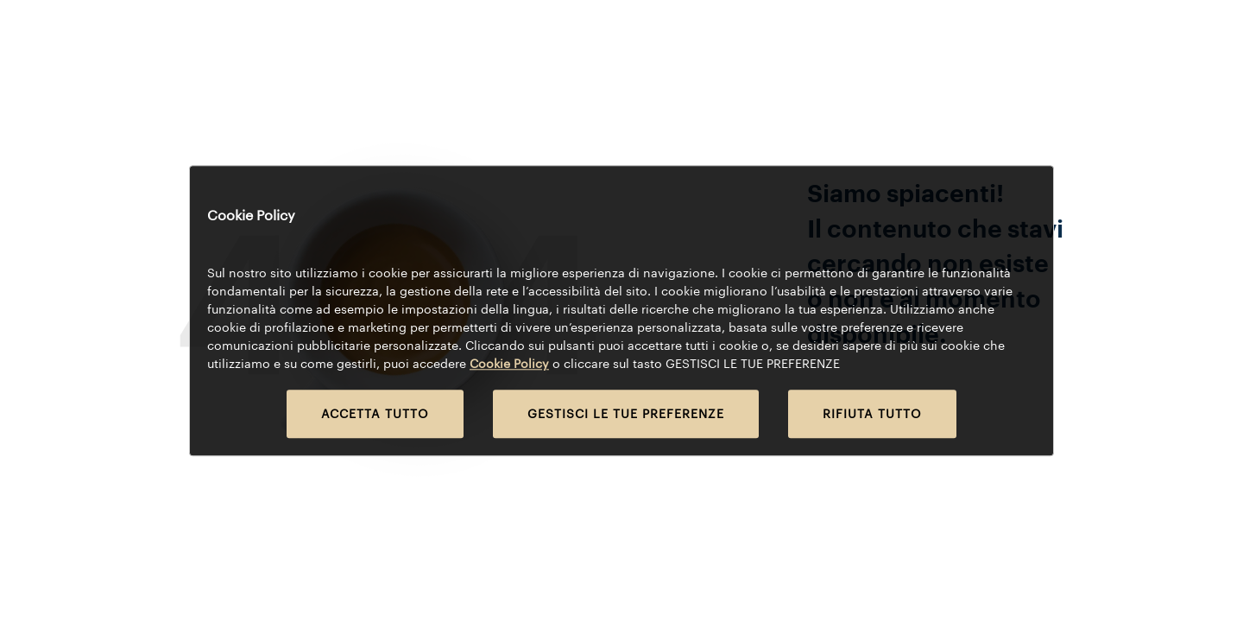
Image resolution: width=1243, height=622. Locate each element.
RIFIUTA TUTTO (872, 414)
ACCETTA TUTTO (375, 414)
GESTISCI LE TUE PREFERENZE (625, 414)
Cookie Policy (509, 364)
